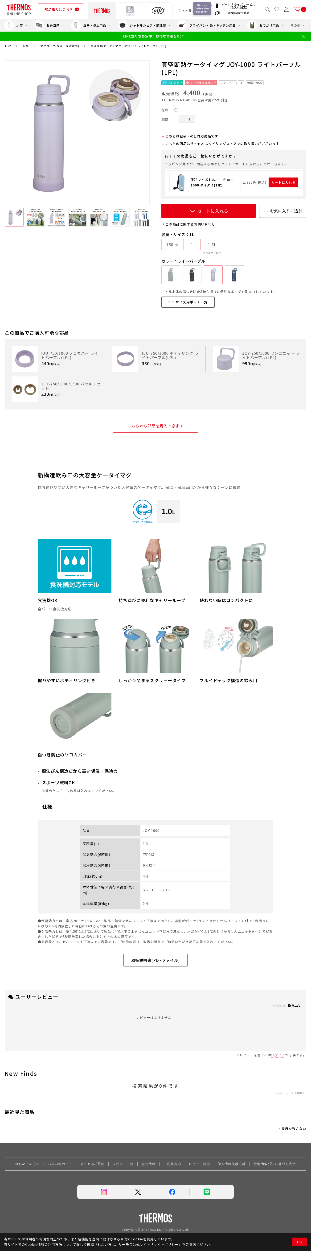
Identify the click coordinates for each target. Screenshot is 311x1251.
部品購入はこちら (59, 9)
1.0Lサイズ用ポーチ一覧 (188, 302)
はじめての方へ (27, 1163)
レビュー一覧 (123, 1163)
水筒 (13, 25)
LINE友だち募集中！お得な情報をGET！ (155, 36)
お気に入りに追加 (286, 211)
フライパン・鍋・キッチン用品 (206, 25)
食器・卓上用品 (88, 25)
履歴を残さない (294, 1128)
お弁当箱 (47, 25)
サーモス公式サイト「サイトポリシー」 (150, 1244)
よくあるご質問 (92, 1163)
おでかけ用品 (263, 25)
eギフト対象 (171, 83)
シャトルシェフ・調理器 (142, 25)
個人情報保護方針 (232, 1163)
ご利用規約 (172, 1163)
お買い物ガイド (60, 1163)
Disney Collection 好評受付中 (203, 8)
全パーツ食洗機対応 (200, 83)
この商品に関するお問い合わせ (190, 224)
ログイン (278, 1055)
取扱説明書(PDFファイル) (155, 960)
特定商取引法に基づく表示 (275, 1163)
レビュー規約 (199, 1163)
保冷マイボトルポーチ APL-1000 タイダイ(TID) (213, 182)
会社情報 (148, 1163)
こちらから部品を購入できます (155, 426)
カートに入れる (283, 182)
